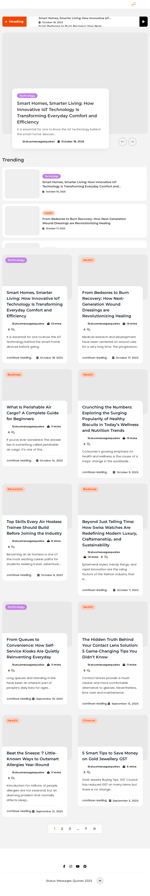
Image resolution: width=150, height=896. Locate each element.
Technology (27, 95)
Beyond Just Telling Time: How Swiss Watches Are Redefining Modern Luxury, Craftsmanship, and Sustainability (109, 533)
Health (49, 213)
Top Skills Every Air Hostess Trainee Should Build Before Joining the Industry (34, 527)
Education (15, 489)
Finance (89, 720)
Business (14, 374)
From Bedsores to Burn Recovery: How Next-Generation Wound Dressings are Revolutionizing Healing (74, 26)
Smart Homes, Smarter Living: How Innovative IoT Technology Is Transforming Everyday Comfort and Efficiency (75, 18)
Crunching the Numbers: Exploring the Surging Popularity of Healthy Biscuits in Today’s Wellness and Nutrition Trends (110, 419)
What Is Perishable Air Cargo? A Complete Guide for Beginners (33, 413)
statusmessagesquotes (38, 141)
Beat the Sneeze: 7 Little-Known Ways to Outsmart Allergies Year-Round (33, 758)
